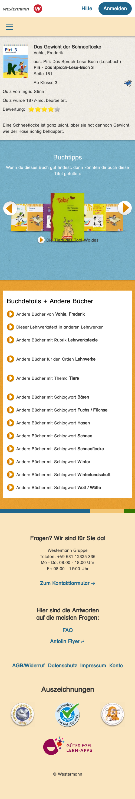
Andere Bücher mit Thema (47, 378)
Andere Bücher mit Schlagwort (52, 397)
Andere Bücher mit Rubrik (57, 340)
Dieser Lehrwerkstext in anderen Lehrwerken (60, 327)
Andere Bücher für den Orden (56, 359)
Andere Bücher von (50, 314)
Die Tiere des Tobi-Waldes (72, 240)
